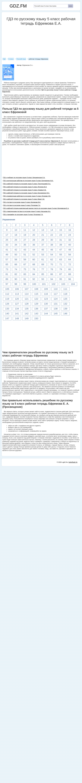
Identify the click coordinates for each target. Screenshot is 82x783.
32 (69, 239)
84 (33, 274)
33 (7, 244)
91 (24, 279)
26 (16, 239)
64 (69, 259)
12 (33, 230)
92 (33, 279)
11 (24, 230)
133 (7, 308)
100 (34, 284)
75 (24, 269)
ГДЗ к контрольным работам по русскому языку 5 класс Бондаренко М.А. (28, 181)
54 (51, 254)
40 (69, 244)
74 (16, 269)
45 (42, 249)
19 (24, 235)
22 (51, 235)
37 (42, 244)
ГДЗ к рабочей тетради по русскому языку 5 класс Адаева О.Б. (24, 190)
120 (17, 298)
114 (27, 294)
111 (65, 289)
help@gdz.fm (73, 462)
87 (60, 274)
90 (16, 279)
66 (16, 264)
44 (33, 249)
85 (42, 274)
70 (51, 264)
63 (60, 259)
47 (60, 249)
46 (51, 249)
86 (51, 274)
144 (46, 313)
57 (7, 259)
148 (17, 318)
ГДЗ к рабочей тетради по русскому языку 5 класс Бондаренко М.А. (26, 193)
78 (51, 269)
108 (36, 289)
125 (65, 298)
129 (36, 303)
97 (7, 284)
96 (69, 279)
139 (65, 308)
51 (24, 254)
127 (17, 303)
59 (24, 259)
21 (42, 235)
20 (33, 235)
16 (69, 230)
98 (16, 284)
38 (51, 244)
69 (42, 264)
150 (36, 318)
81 (7, 274)
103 (63, 284)
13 (42, 230)
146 (65, 313)
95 (60, 279)
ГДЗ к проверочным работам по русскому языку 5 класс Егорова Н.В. (27, 196)
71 (60, 264)
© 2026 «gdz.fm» (62, 462)
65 (7, 264)
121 (27, 298)
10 (16, 230)
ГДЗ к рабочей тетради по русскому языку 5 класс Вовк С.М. (24, 199)
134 (17, 308)
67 (24, 264)
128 (27, 303)
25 (7, 239)
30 (51, 239)
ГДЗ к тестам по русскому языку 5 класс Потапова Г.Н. (21, 205)
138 (56, 308)
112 (7, 294)
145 (56, 313)
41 (7, 249)
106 (17, 289)
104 (73, 284)
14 (51, 230)
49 (7, 254)
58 (16, 259)
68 (33, 264)
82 (16, 274)
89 (7, 279)
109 (46, 289)
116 (46, 294)
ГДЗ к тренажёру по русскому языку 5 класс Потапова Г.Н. (23, 214)
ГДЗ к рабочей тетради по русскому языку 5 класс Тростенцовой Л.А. (27, 184)
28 (33, 239)
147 (7, 318)
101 (44, 284)
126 (7, 303)
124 (56, 298)
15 (60, 230)
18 (16, 235)
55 (60, 254)
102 (53, 284)
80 (69, 269)
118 (65, 294)
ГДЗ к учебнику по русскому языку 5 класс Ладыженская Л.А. (24, 177)
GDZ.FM (18, 5)
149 (27, 318)
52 (33, 254)
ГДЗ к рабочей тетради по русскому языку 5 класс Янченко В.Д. (25, 187)
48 (69, 249)
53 (42, 254)
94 (51, 279)
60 (33, 259)
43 (24, 249)
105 (7, 289)
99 (24, 284)
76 (33, 269)
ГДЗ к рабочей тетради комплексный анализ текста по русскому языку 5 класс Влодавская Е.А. (36, 208)
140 (7, 313)
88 (69, 274)
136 (36, 308)
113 (17, 294)
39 (60, 244)
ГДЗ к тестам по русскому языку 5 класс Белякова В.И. (22, 202)
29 (42, 239)
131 (56, 303)
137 (46, 308)
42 (16, 249)
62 (51, 259)
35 (24, 244)
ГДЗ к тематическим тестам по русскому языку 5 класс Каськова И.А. (27, 211)
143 (36, 313)
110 (56, 289)
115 (36, 294)
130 (46, 303)
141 (17, 313)
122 (36, 298)
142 (27, 313)
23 (60, 235)
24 (69, 235)
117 (56, 294)
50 (16, 254)
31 (60, 239)
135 (27, 308)
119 (7, 298)
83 (24, 274)
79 (60, 269)
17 (7, 235)
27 (24, 239)
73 (7, 269)
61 (42, 259)
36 (33, 244)
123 (46, 298)
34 (16, 244)
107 (27, 289)
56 (69, 254)
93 (42, 279)
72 (69, 264)
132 (65, 303)
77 (42, 269)
